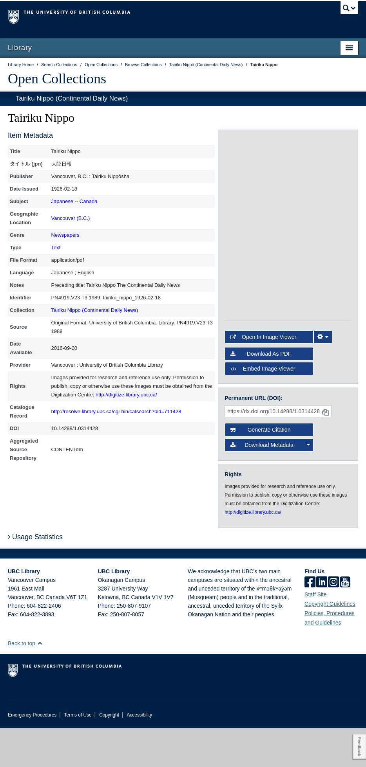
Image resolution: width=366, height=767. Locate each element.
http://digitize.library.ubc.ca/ (126, 395)
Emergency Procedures (32, 753)
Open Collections (57, 78)
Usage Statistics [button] (35, 576)
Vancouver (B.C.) (70, 218)
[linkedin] (321, 621)
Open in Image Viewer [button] (263, 376)
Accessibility (139, 753)
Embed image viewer (262, 407)
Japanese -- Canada (74, 201)
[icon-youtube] (345, 621)
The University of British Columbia (157, 16)
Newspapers (65, 235)
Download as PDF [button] (260, 392)
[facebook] (309, 621)
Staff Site (315, 633)
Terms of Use (78, 753)
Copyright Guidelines (329, 642)
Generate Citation (260, 469)
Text (56, 247)
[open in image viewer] (245, 166)
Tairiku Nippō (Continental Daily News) (72, 98)
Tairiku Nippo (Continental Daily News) (94, 310)
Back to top (25, 682)
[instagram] (333, 621)
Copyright (109, 753)
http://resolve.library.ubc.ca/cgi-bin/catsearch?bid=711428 (116, 411)
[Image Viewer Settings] (322, 376)
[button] (40, 682)
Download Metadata (270, 484)
